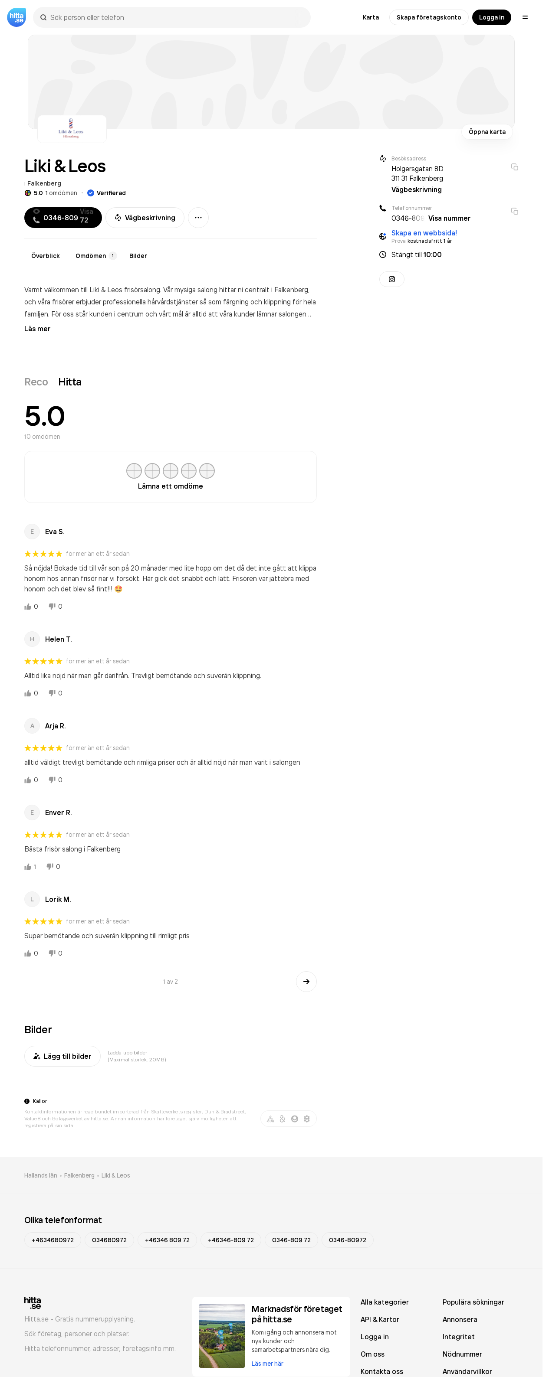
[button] (448, 254)
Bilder (138, 256)
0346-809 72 (291, 1240)
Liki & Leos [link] (116, 1175)
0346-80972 (347, 1240)
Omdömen (96, 255)
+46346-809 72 (231, 1240)
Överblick (45, 256)
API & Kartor (380, 1319)
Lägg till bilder (62, 1056)
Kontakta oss (382, 1371)
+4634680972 (53, 1240)
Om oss (373, 1354)
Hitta (70, 381)
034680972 (109, 1240)
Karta (371, 17)
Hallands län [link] (40, 1175)
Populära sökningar (473, 1302)
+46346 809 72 (167, 1240)
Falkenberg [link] (79, 1175)
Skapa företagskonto (429, 17)
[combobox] (176, 17)
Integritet (459, 1336)
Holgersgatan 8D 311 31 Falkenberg (417, 173)
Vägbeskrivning (145, 217)
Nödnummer (462, 1354)
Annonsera (460, 1319)
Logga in (491, 17)
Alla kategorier (385, 1302)
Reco (36, 381)
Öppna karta (487, 132)
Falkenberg (44, 183)
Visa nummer (449, 218)
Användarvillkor (467, 1371)
